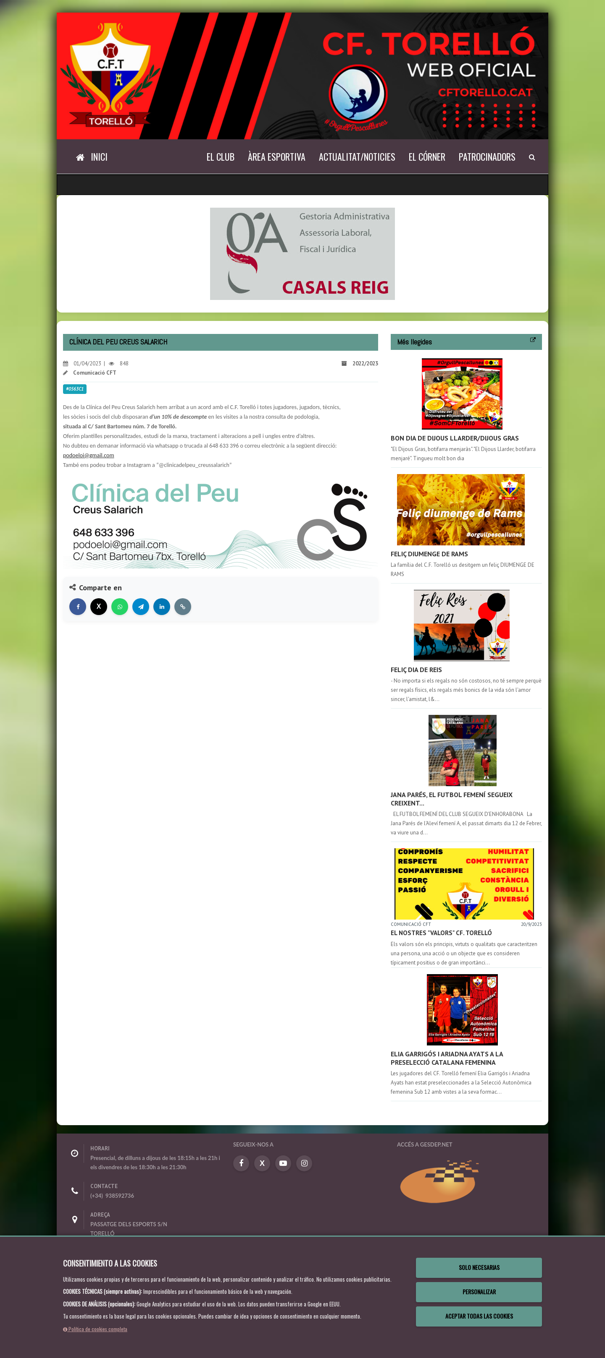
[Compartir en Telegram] (140, 606)
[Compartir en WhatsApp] (119, 606)
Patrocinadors (487, 156)
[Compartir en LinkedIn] (161, 606)
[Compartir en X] (98, 606)
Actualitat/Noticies (357, 156)
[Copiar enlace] (182, 606)
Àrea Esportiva (276, 156)
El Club (220, 156)
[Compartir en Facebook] (77, 606)
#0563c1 (75, 389)
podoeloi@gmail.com (88, 455)
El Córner (427, 156)
